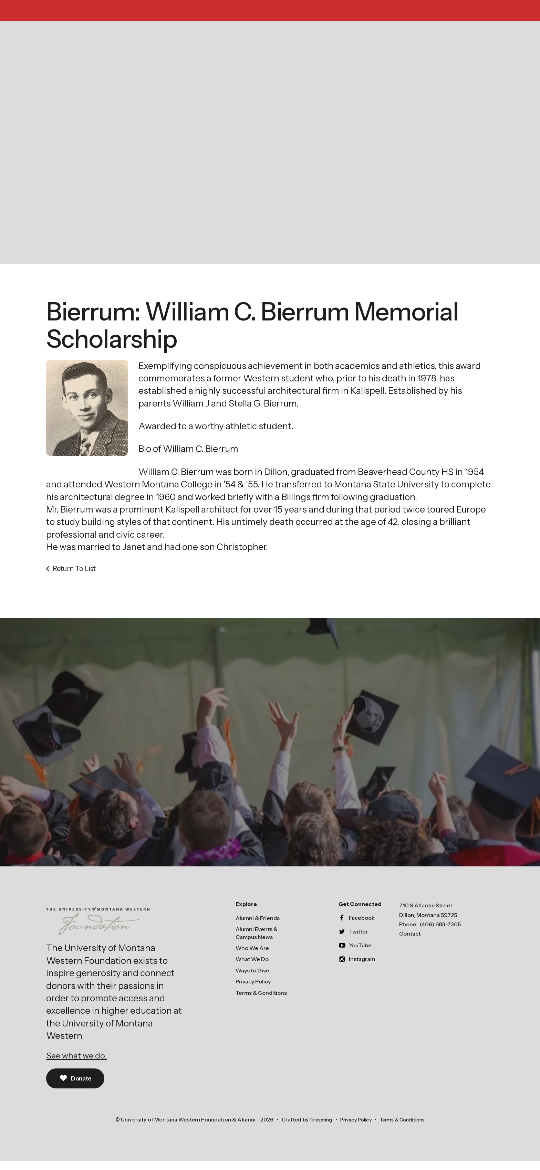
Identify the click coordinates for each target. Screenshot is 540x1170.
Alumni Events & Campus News (257, 941)
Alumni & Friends (258, 926)
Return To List (74, 576)
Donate (77, 1087)
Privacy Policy (253, 989)
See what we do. (79, 1063)
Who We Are (252, 956)
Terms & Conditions (261, 1001)
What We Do (252, 967)
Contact (409, 941)
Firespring (316, 1128)
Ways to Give (252, 978)
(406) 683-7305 (440, 932)
